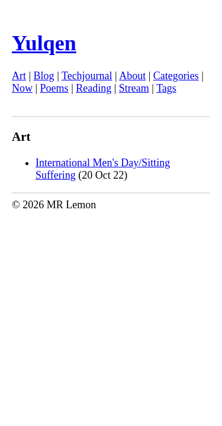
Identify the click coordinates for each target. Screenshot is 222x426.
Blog (44, 76)
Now (22, 88)
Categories (176, 76)
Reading (93, 88)
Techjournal (87, 76)
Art (19, 76)
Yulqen (44, 43)
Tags (166, 88)
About (132, 76)
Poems (54, 88)
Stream (134, 88)
